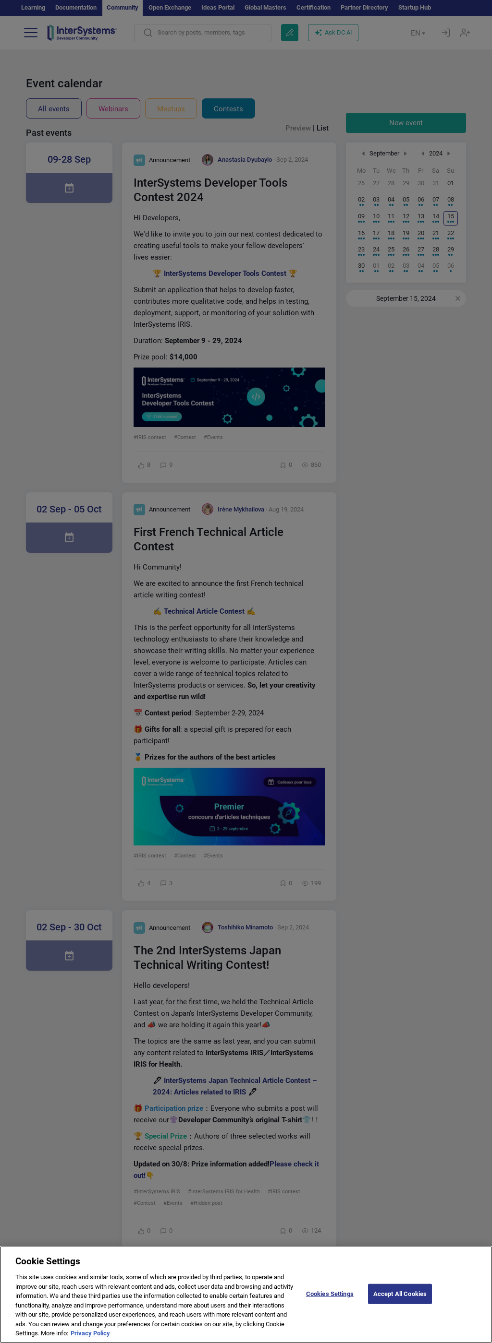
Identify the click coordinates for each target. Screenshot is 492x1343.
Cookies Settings (330, 1302)
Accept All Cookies (400, 1302)
